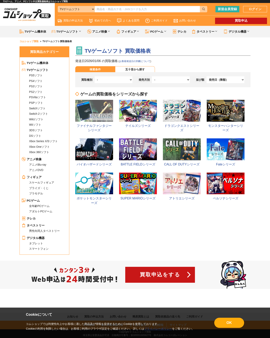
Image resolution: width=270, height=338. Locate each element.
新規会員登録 (227, 9)
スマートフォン (39, 248)
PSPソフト (36, 102)
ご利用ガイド (156, 21)
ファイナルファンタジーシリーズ (94, 116)
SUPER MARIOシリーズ (138, 186)
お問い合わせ (185, 21)
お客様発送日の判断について (134, 61)
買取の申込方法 (70, 21)
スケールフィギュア (41, 182)
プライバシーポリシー (158, 328)
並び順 (200, 79)
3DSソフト (36, 130)
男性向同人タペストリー (44, 230)
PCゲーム (31, 200)
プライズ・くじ (39, 188)
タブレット (36, 243)
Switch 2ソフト (38, 113)
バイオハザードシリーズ (94, 152)
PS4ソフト (36, 81)
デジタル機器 (33, 238)
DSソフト (35, 135)
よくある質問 (128, 21)
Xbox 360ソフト (39, 152)
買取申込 (241, 20)
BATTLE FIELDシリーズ (138, 152)
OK (229, 323)
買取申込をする (160, 275)
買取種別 (86, 79)
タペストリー (33, 225)
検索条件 (95, 69)
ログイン (255, 9)
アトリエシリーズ (182, 186)
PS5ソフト (36, 75)
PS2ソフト (36, 91)
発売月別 (144, 79)
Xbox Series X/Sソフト (43, 141)
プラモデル (36, 193)
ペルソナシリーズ (226, 186)
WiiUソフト (36, 119)
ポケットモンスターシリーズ (94, 189)
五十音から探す (135, 69)
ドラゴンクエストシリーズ (182, 116)
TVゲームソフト (35, 70)
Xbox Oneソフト (39, 146)
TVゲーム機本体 (33, 31)
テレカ (179, 31)
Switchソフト (37, 108)
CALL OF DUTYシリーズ (182, 152)
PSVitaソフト (37, 97)
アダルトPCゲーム (40, 211)
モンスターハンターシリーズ (226, 116)
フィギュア (32, 177)
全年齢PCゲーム (39, 206)
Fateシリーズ (226, 152)
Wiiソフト (35, 124)
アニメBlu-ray (37, 164)
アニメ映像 (32, 159)
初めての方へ (100, 21)
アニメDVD (36, 170)
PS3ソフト (36, 86)
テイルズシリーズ (138, 113)
